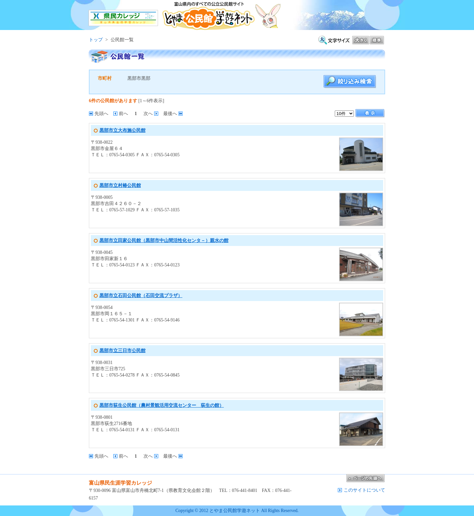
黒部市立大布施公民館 (122, 130)
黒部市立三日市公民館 (122, 350)
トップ (96, 39)
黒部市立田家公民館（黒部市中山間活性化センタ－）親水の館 (163, 240)
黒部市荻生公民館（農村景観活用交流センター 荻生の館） (161, 405)
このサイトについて (364, 490)
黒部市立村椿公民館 (120, 185)
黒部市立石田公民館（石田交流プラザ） (140, 295)
